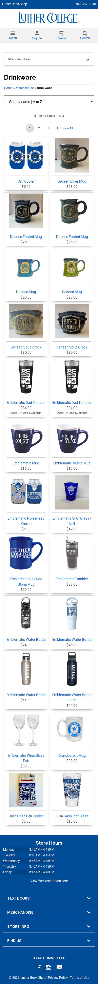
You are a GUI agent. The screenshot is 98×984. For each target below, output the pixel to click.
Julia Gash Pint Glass (72, 795)
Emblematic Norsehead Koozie (26, 500)
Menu (13, 38)
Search (85, 38)
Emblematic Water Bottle (26, 619)
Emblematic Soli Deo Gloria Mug (26, 561)
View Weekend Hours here (49, 881)
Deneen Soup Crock (26, 326)
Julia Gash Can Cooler (26, 795)
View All (68, 128)
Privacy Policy (58, 978)
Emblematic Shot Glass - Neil (72, 500)
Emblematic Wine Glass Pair (26, 737)
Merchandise (25, 88)
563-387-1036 (85, 4)
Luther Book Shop (14, 4)
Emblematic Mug (26, 442)
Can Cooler (26, 160)
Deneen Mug (26, 271)
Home (8, 88)
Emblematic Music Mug (72, 442)
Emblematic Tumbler (72, 558)
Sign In (37, 38)
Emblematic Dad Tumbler (26, 382)
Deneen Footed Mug (26, 216)
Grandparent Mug (72, 735)
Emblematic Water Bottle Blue (72, 677)
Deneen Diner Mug (72, 160)
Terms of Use (79, 978)
